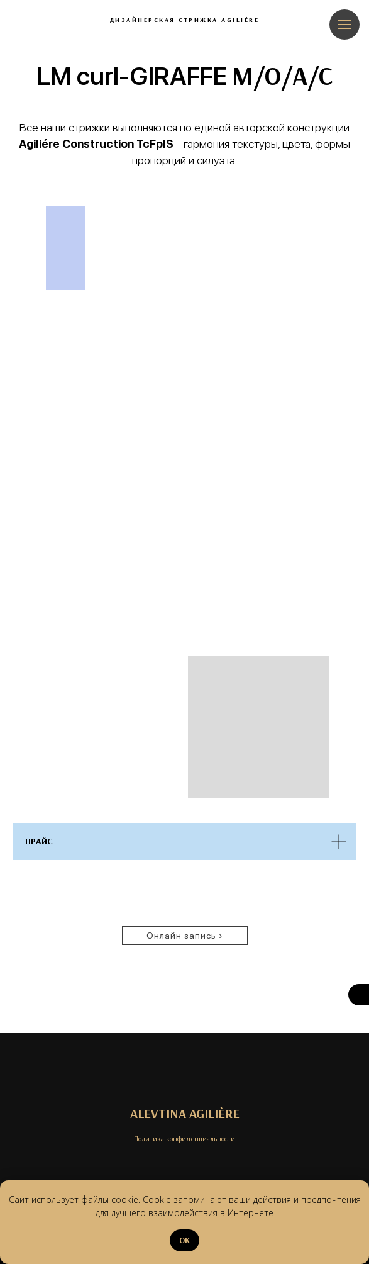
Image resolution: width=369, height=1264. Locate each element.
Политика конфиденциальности (184, 1138)
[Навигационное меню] (344, 24)
